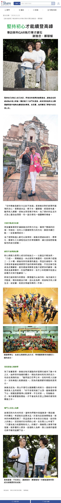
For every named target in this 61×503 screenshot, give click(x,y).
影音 (36, 10)
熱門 (8, 10)
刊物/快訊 (53, 10)
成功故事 (6, 490)
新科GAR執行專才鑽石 (16, 490)
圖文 (22, 10)
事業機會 (26, 490)
